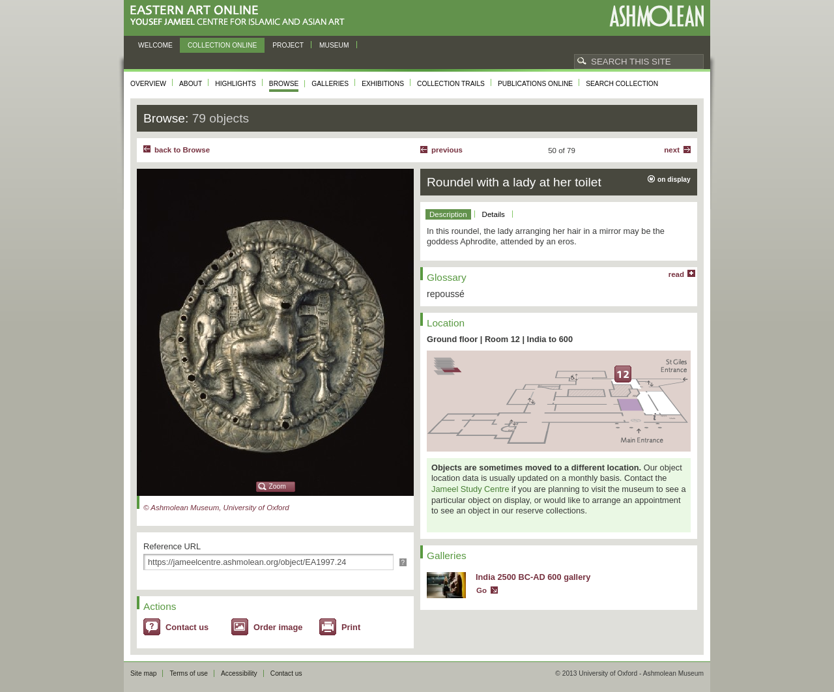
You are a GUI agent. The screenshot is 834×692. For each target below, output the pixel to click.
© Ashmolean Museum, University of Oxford (216, 508)
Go (481, 590)
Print (350, 627)
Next (672, 150)
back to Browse (182, 150)
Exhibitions (383, 83)
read (676, 274)
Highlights (235, 83)
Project (288, 45)
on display (674, 179)
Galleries (330, 83)
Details (493, 214)
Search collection (622, 83)
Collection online (222, 45)
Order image (277, 627)
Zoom (277, 486)
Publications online (535, 83)
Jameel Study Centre (470, 489)
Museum (334, 45)
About (190, 83)
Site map (143, 673)
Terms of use (188, 673)
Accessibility (239, 673)
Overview (148, 83)
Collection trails (451, 83)
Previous (447, 150)
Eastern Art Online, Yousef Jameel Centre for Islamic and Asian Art (240, 16)
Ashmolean (656, 16)
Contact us (186, 627)
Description (448, 214)
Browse (284, 83)
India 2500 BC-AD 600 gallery (533, 577)
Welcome (155, 45)
